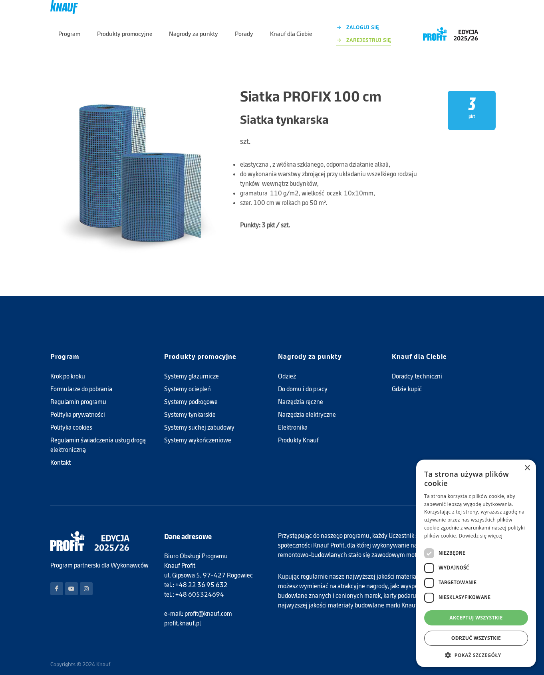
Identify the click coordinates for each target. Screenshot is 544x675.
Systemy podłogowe (191, 388)
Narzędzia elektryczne (307, 401)
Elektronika (293, 414)
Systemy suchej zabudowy (199, 414)
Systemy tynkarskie (190, 401)
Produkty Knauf (298, 426)
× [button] (527, 468)
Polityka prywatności (77, 401)
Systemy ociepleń (187, 375)
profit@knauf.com (208, 600)
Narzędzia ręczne (300, 388)
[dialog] (476, 563)
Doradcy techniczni (417, 362)
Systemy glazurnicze (191, 362)
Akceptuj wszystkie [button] (475, 617)
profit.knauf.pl (182, 609)
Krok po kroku (67, 362)
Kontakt (60, 449)
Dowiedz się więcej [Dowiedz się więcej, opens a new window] (480, 535)
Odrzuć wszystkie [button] (476, 638)
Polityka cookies (71, 414)
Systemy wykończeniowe (197, 426)
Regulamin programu (78, 388)
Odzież (287, 362)
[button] (476, 655)
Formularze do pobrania (81, 375)
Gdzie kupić (407, 375)
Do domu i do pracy (303, 375)
